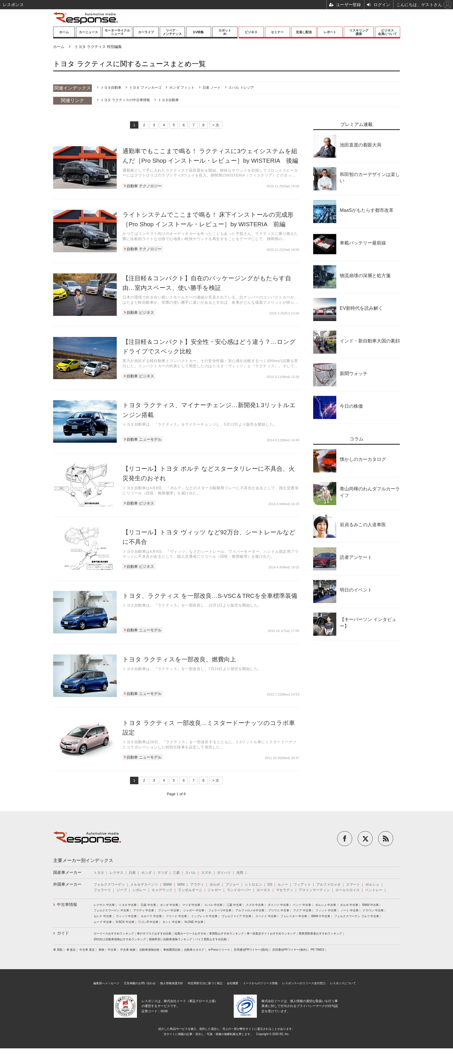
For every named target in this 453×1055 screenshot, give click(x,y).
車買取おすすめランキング (226, 933)
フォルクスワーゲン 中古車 (111, 910)
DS (270, 884)
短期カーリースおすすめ (190, 933)
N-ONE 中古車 (194, 922)
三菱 (176, 873)
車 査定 (71, 949)
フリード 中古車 (176, 916)
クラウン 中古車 (373, 910)
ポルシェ (372, 884)
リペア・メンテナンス (172, 32)
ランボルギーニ (190, 890)
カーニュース (88, 32)
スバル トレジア (241, 88)
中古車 (112, 949)
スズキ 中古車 (255, 904)
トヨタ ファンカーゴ (145, 88)
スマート (353, 884)
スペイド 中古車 (265, 916)
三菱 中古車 (234, 904)
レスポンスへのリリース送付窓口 (304, 983)
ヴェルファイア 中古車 (236, 916)
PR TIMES (317, 949)
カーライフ (146, 32)
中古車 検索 (127, 949)
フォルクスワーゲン (109, 884)
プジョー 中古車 (168, 910)
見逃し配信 (304, 32)
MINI (181, 884)
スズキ (206, 873)
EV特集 (198, 32)
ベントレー (374, 890)
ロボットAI (224, 32)
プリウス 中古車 (278, 910)
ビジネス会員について (387, 32)
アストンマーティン (314, 890)
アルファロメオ (328, 884)
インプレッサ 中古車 (204, 916)
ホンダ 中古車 (169, 904)
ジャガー (214, 890)
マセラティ (284, 890)
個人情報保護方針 (171, 983)
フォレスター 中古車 (294, 916)
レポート (330, 32)
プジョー (232, 884)
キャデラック (162, 890)
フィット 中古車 (326, 910)
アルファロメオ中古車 (249, 910)
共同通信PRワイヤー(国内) (251, 949)
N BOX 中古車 (125, 922)
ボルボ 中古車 (349, 904)
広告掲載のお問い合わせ (140, 983)
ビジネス (251, 32)
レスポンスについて (343, 983)
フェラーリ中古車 (219, 910)
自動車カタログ (194, 949)
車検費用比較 (172, 949)
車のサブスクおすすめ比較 (154, 933)
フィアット (302, 884)
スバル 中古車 (213, 904)
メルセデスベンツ (144, 884)
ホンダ (146, 873)
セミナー (277, 32)
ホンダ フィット (181, 88)
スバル (190, 873)
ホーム (64, 32)
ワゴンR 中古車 (148, 922)
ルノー (283, 884)
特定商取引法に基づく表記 (205, 983)
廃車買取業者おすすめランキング (320, 933)
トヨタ (99, 873)
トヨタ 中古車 (128, 904)
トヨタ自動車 (111, 88)
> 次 (215, 125)
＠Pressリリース (219, 949)
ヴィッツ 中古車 (126, 916)
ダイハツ (224, 873)
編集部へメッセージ (106, 983)
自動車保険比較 (149, 949)
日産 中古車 (148, 904)
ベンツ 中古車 (302, 904)
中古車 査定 (87, 949)
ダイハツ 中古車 (278, 904)
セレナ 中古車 (103, 916)
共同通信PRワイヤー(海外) (289, 949)
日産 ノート (212, 88)
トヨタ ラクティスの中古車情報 (125, 100)
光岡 (239, 873)
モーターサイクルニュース (117, 32)
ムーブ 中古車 (103, 922)
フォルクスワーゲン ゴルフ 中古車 (356, 916)
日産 (132, 873)
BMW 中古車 (370, 904)
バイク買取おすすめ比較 (211, 939)
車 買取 (58, 949)
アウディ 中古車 (143, 910)
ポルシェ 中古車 (325, 904)
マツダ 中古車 (191, 904)
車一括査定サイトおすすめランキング (271, 933)
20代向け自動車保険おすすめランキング (120, 939)
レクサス (116, 873)
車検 (101, 949)
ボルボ (214, 884)
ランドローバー (239, 890)
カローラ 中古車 (151, 916)
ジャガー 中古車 (193, 910)
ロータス (263, 890)
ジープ (121, 890)
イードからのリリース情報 (260, 983)
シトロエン (253, 884)
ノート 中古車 (349, 910)
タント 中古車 (171, 922)
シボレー (139, 890)
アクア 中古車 (302, 910)
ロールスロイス (347, 890)
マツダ (162, 873)
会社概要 (232, 983)
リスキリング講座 (358, 32)
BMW (168, 884)
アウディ (197, 884)
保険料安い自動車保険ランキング (170, 939)
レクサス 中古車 (104, 904)
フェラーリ (102, 890)
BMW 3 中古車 (320, 916)
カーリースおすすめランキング (114, 933)
